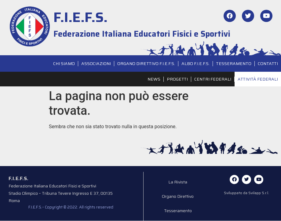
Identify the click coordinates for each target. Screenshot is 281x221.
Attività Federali (258, 79)
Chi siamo (64, 63)
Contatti (268, 63)
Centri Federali (212, 79)
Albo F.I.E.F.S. (195, 63)
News (154, 79)
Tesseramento (233, 63)
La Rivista (178, 182)
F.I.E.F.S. (80, 17)
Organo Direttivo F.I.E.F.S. (146, 63)
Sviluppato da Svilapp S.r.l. (246, 193)
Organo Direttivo (178, 197)
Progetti (177, 79)
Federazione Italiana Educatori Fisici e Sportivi (141, 33)
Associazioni (96, 63)
